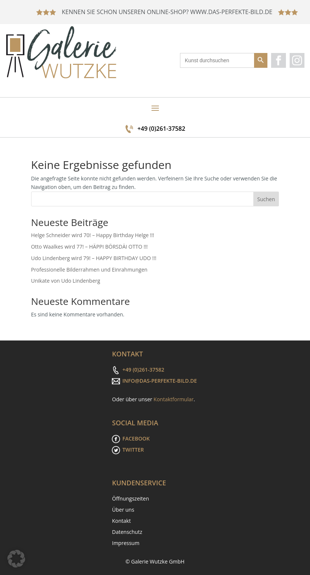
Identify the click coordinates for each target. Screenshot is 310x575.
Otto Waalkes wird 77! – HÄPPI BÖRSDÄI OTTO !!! (89, 246)
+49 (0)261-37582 (161, 128)
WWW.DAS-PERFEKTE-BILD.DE (232, 12)
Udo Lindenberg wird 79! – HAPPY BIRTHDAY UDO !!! (94, 258)
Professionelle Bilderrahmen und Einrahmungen (89, 269)
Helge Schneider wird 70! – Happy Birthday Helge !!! (92, 235)
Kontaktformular (174, 399)
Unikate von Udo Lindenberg (65, 280)
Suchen (266, 199)
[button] (16, 558)
